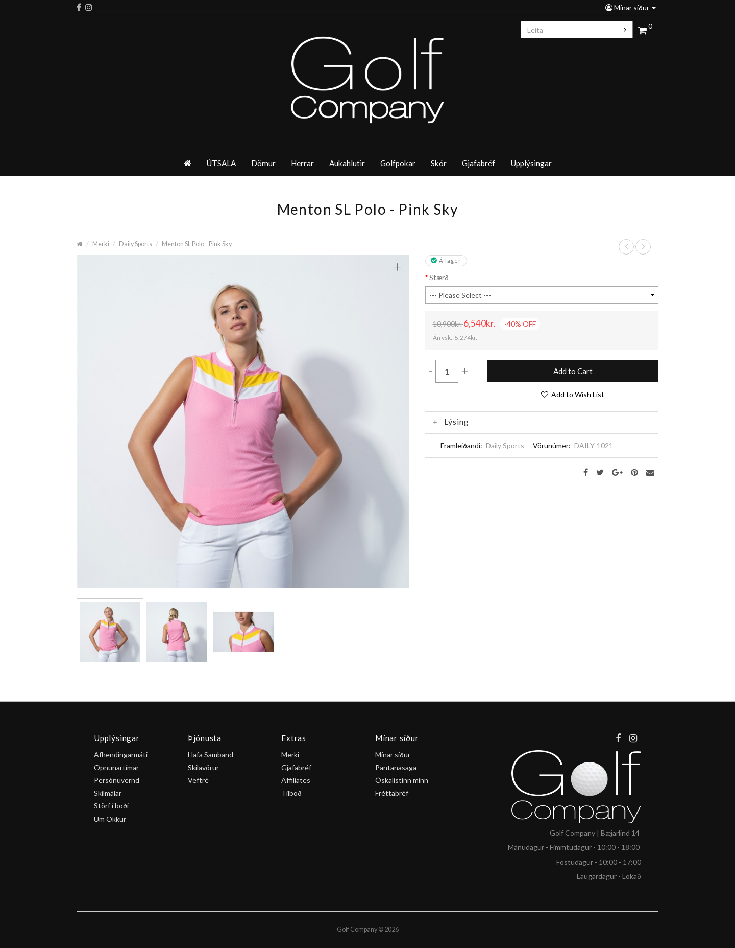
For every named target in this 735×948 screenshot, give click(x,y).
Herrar (302, 163)
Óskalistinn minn (401, 780)
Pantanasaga (395, 767)
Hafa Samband (210, 754)
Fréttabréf (391, 793)
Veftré (198, 780)
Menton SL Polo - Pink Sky (197, 244)
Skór (439, 163)
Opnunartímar (116, 767)
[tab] (542, 421)
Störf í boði (111, 805)
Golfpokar (397, 163)
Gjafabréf (478, 163)
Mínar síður (630, 7)
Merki (100, 244)
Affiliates (295, 780)
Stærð (439, 277)
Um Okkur (110, 819)
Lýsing (451, 421)
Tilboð (291, 793)
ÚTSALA (221, 163)
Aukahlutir (347, 163)
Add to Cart (573, 371)
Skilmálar (107, 793)
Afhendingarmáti (121, 754)
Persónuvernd (116, 780)
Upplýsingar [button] (531, 163)
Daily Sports (135, 244)
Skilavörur (203, 767)
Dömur (263, 163)
